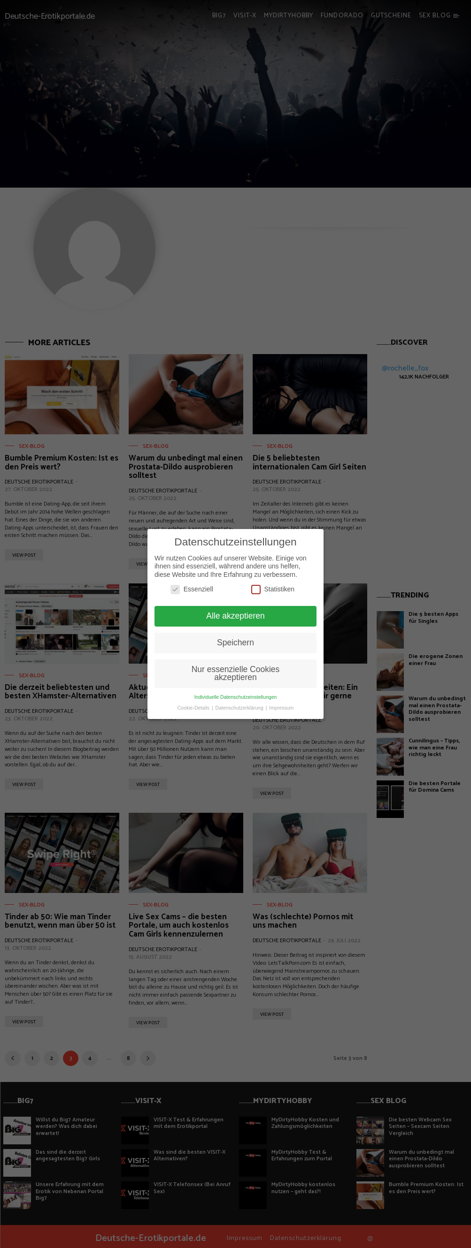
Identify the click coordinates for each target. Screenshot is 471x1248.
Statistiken (273, 589)
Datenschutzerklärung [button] (240, 708)
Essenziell (191, 589)
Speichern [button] (235, 642)
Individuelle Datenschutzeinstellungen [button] (235, 697)
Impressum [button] (281, 708)
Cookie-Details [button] (194, 708)
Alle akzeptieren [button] (235, 615)
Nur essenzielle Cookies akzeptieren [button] (236, 673)
